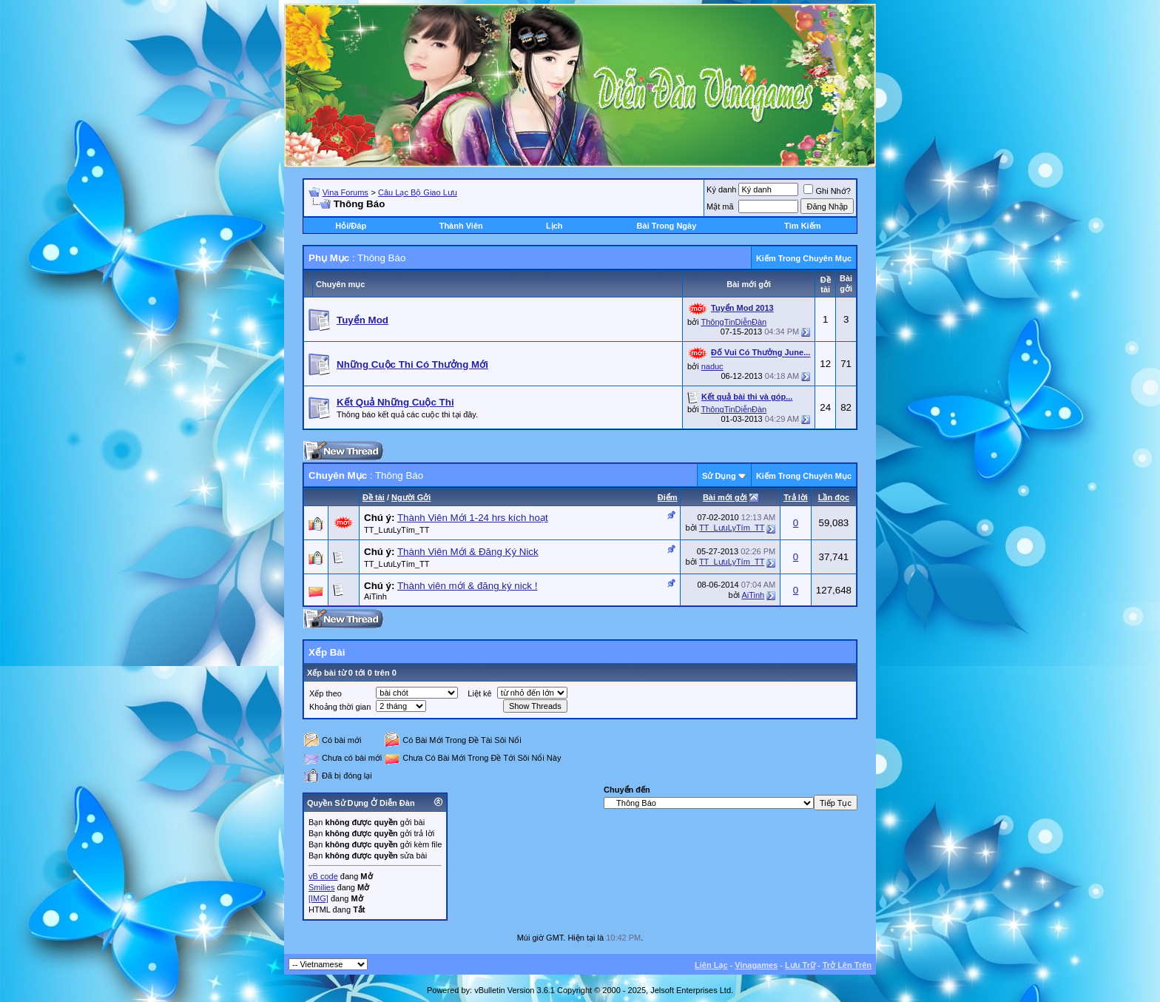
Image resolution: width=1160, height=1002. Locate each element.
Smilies (321, 887)
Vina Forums (345, 192)
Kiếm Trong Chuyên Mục (804, 258)
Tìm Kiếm (802, 225)
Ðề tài (373, 497)
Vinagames (756, 965)
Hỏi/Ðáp (350, 225)
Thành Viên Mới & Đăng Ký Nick (468, 551)
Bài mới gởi (725, 497)
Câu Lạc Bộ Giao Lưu (417, 192)
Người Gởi (411, 497)
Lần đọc (833, 497)
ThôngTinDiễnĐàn (733, 321)
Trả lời (795, 497)
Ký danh (721, 189)
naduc (712, 366)
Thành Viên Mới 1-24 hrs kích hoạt (472, 517)
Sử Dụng (719, 475)
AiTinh (375, 596)
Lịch (554, 225)
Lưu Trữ (800, 965)
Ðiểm (668, 497)
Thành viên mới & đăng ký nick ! (467, 585)
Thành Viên (461, 225)
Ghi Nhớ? (826, 190)
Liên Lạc (711, 965)
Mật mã (720, 206)
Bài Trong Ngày (667, 225)
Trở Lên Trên (847, 965)
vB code (323, 876)
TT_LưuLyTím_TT (397, 529)
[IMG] (318, 898)
